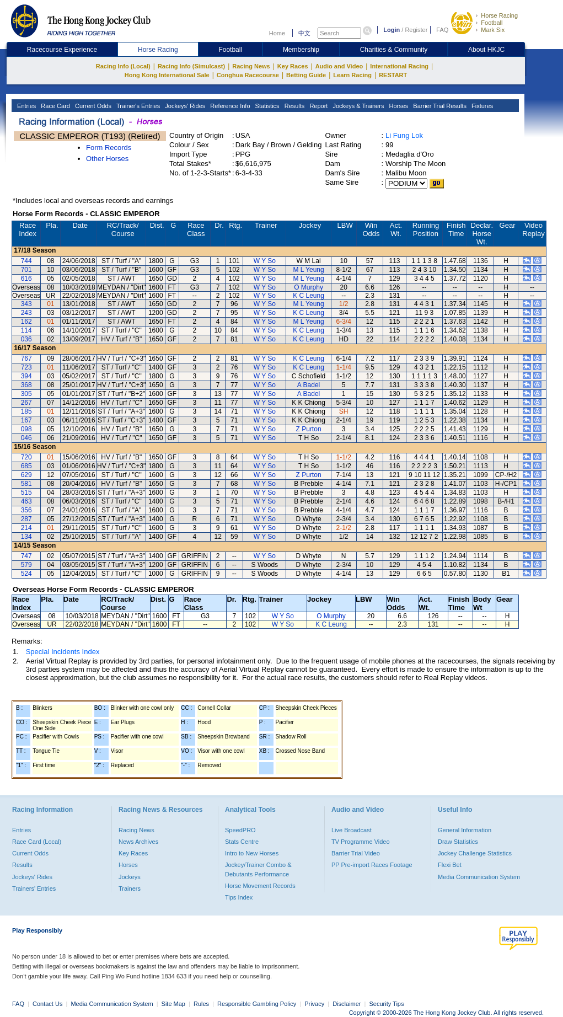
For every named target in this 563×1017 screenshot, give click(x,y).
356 (26, 510)
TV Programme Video (360, 841)
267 (26, 402)
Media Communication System (479, 877)
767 (26, 358)
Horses (397, 106)
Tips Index (239, 897)
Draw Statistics (458, 841)
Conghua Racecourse (248, 75)
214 (26, 528)
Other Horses (107, 158)
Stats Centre (242, 841)
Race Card (54, 106)
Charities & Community (394, 49)
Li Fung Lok (404, 135)
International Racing (399, 66)
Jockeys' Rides (184, 106)
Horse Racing (499, 15)
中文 (304, 33)
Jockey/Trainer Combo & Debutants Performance (258, 869)
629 (26, 475)
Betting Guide (306, 75)
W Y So (265, 261)
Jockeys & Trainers (357, 106)
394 (26, 376)
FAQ (442, 29)
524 (26, 573)
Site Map (173, 1003)
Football (491, 22)
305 (26, 394)
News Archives (138, 841)
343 (26, 304)
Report (318, 106)
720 (26, 457)
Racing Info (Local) (123, 66)
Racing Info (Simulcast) (191, 66)
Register (416, 29)
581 (26, 484)
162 (26, 321)
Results (294, 106)
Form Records (108, 147)
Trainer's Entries (137, 106)
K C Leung (308, 295)
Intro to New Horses (251, 853)
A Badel (308, 385)
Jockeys (130, 877)
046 (26, 438)
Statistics (267, 106)
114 (26, 330)
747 (26, 556)
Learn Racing (352, 75)
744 (26, 261)
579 (26, 565)
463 (26, 501)
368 (26, 385)
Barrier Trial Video (355, 853)
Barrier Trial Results (439, 106)
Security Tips (386, 1003)
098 (26, 429)
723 (26, 367)
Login (391, 29)
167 (26, 420)
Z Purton (308, 429)
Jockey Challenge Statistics (475, 853)
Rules (202, 1003)
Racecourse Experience (62, 49)
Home (277, 33)
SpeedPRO (240, 830)
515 (26, 492)
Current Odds (92, 106)
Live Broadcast (351, 830)
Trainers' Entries (34, 888)
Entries (25, 106)
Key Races (292, 66)
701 (26, 270)
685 (26, 466)
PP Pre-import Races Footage (371, 864)
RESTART (393, 75)
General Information (464, 830)
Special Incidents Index (63, 651)
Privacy (314, 1003)
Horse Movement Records (260, 885)
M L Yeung (308, 270)
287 (26, 519)
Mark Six (493, 29)
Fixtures (481, 106)
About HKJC (486, 49)
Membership (301, 49)
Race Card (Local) (36, 841)
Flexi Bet (450, 864)
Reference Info (229, 106)
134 (26, 536)
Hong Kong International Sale (167, 75)
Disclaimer (347, 1003)
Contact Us (47, 1003)
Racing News (251, 66)
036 (26, 339)
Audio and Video (339, 66)
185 (26, 411)
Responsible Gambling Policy (256, 1003)
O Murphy (308, 287)
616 (26, 278)
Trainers (130, 888)
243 (26, 313)
